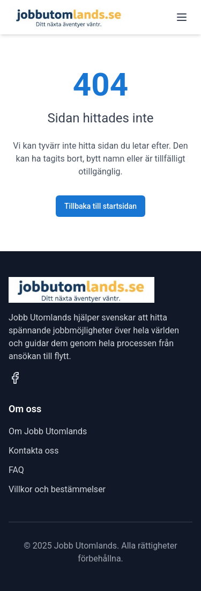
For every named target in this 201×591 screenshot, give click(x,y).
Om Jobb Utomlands (48, 431)
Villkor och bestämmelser (57, 489)
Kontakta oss (33, 451)
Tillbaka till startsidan (100, 206)
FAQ (16, 470)
